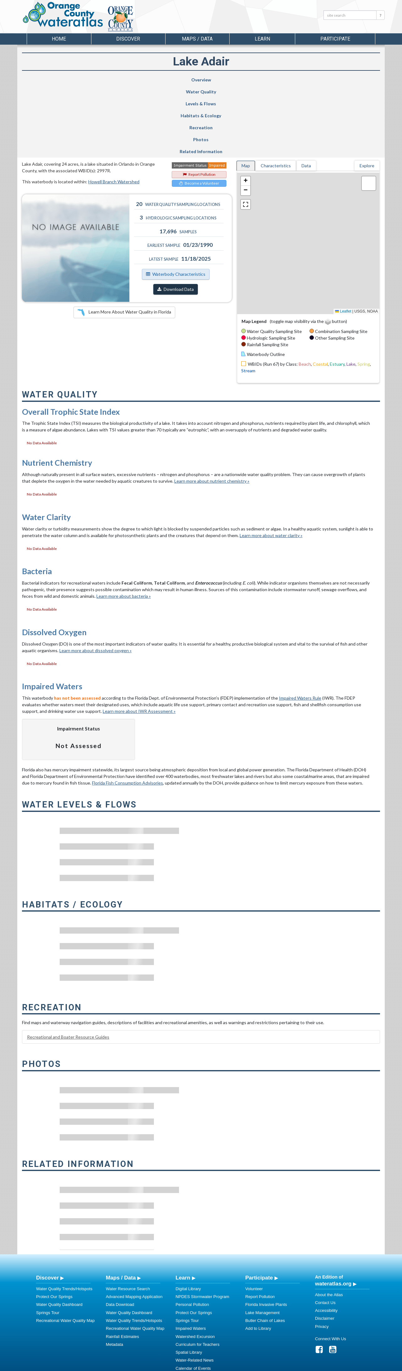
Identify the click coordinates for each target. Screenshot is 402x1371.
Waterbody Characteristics (175, 202)
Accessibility (326, 1238)
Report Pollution (199, 102)
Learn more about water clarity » (271, 463)
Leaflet (343, 239)
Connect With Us (330, 1267)
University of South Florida (288, 1365)
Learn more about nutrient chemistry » (211, 409)
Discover (47, 1206)
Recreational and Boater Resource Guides (68, 965)
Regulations (187, 1328)
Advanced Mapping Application (134, 1225)
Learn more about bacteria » (123, 524)
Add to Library (258, 1256)
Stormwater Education (196, 1304)
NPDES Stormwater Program (202, 1225)
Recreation (246, 79)
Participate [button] (335, 39)
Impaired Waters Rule (300, 626)
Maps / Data (121, 1206)
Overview (48, 79)
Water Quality (98, 79)
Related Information (351, 79)
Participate (259, 1206)
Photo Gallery (188, 1312)
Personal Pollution (192, 1232)
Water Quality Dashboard (59, 1232)
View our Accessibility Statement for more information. (267, 1349)
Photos (298, 79)
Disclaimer (324, 1246)
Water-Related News (195, 1288)
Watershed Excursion (195, 1265)
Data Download (120, 1232)
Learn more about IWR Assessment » (139, 639)
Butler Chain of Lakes (265, 1248)
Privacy (322, 1254)
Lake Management (262, 1241)
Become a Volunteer (199, 111)
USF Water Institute (157, 1365)
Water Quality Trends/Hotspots (64, 1217)
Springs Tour (47, 1241)
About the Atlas (329, 1223)
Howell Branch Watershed (113, 110)
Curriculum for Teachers (198, 1272)
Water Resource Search (128, 1217)
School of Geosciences (194, 1365)
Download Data (175, 217)
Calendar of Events (193, 1296)
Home (59, 39)
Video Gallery (188, 1320)
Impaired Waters (191, 1256)
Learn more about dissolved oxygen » (95, 578)
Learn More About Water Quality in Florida (124, 240)
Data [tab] (306, 94)
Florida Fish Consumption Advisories (127, 711)
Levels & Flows (145, 79)
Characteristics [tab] (276, 94)
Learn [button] (262, 39)
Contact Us (325, 1231)
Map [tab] (246, 94)
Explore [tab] (367, 94)
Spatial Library (189, 1280)
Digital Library (188, 1217)
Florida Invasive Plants (266, 1232)
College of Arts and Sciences (240, 1365)
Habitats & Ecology (193, 79)
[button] (245, 109)
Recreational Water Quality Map (65, 1248)
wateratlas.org (333, 1212)
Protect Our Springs (54, 1225)
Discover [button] (128, 39)
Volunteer (254, 1217)
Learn (183, 1206)
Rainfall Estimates (122, 1265)
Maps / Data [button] (197, 39)
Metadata (114, 1272)
